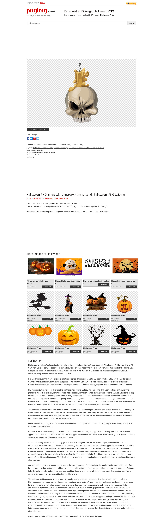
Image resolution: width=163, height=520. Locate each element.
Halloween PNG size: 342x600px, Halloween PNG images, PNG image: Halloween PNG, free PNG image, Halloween (68, 148)
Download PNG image (38, 129)
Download (48, 287)
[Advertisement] (81, 43)
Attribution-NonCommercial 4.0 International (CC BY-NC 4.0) (58, 144)
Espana (42, 3)
